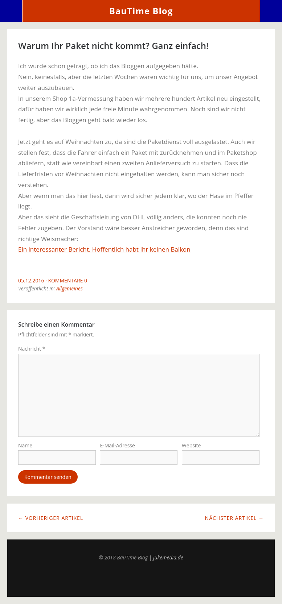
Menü (11, 11)
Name (25, 445)
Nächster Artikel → (234, 517)
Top (141, 578)
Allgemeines (69, 288)
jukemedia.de (168, 557)
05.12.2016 (31, 280)
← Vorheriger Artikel (50, 517)
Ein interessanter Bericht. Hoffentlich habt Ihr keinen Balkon (104, 249)
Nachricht (31, 348)
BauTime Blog (141, 11)
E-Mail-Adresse (117, 445)
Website (191, 445)
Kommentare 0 (67, 280)
